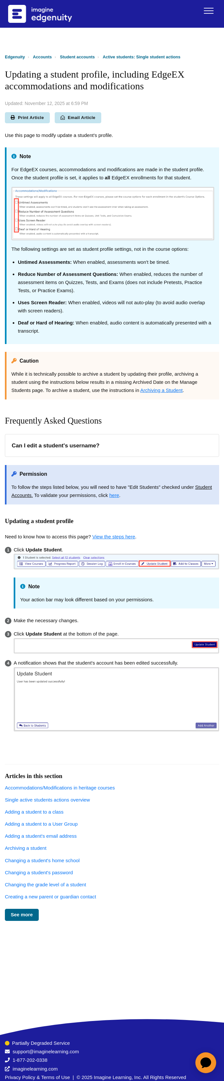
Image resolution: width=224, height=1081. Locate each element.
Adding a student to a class (34, 812)
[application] (206, 1062)
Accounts (42, 56)
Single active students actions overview (47, 800)
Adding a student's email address (41, 836)
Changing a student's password (39, 872)
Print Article (27, 117)
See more (22, 914)
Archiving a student (26, 848)
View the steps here (113, 536)
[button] (208, 10)
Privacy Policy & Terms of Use (37, 1077)
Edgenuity (15, 56)
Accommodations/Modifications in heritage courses (60, 787)
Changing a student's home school (42, 860)
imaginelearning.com (35, 1069)
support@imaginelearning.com (46, 1051)
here (114, 495)
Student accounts (77, 56)
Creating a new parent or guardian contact (50, 896)
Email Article (78, 117)
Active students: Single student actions (141, 56)
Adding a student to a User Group (41, 824)
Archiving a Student (161, 390)
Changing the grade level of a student (45, 884)
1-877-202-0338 (30, 1060)
